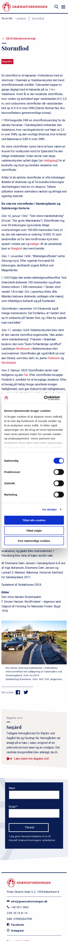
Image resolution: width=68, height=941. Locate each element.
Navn (12, 788)
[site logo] (24, 7)
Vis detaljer (49, 509)
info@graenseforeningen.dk (27, 901)
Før (26, 375)
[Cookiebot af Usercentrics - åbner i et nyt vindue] (48, 398)
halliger (34, 244)
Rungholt (16, 248)
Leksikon (21, 18)
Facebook (15, 924)
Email (12, 806)
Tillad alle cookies (34, 520)
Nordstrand (8, 362)
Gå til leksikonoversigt (21, 38)
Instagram (15, 930)
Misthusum (23, 348)
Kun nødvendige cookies (34, 540)
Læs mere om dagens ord (31, 758)
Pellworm (54, 358)
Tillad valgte (34, 530)
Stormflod (38, 18)
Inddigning (50, 160)
